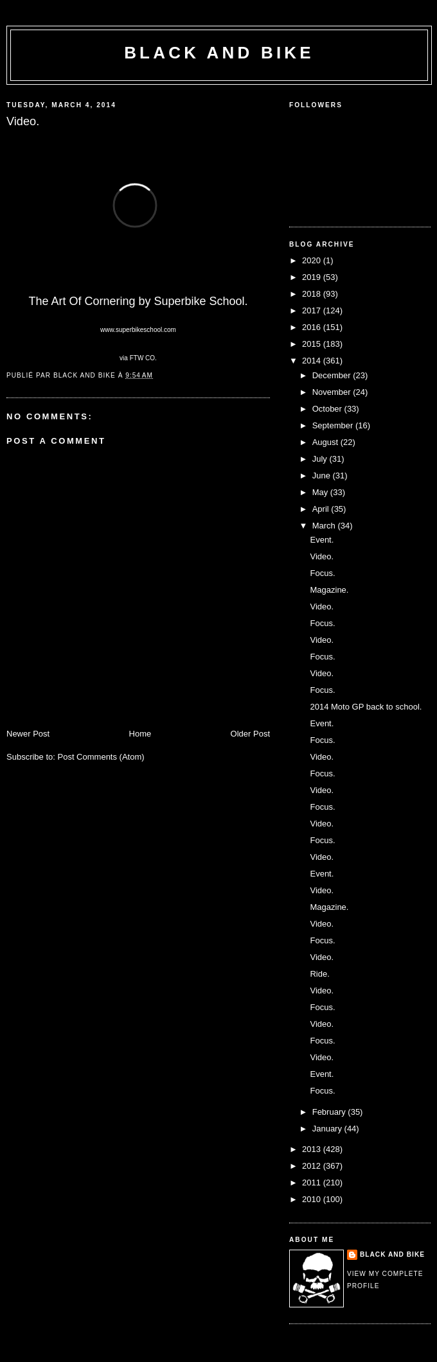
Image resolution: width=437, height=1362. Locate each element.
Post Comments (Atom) (101, 757)
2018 (312, 294)
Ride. (319, 974)
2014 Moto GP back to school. (366, 707)
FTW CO (142, 358)
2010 (312, 1199)
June (322, 475)
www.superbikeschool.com (138, 329)
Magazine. (329, 590)
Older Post (250, 733)
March (325, 525)
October (328, 409)
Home (140, 733)
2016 (312, 327)
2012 (312, 1166)
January (328, 1128)
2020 (312, 260)
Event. (322, 540)
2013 (312, 1149)
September (333, 425)
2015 (312, 344)
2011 (312, 1182)
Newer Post (27, 733)
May (321, 492)
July (321, 459)
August (326, 442)
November (332, 392)
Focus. (322, 573)
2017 (312, 310)
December (332, 375)
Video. (322, 556)
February (330, 1112)
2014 (312, 360)
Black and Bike (219, 52)
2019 (312, 277)
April (322, 509)
